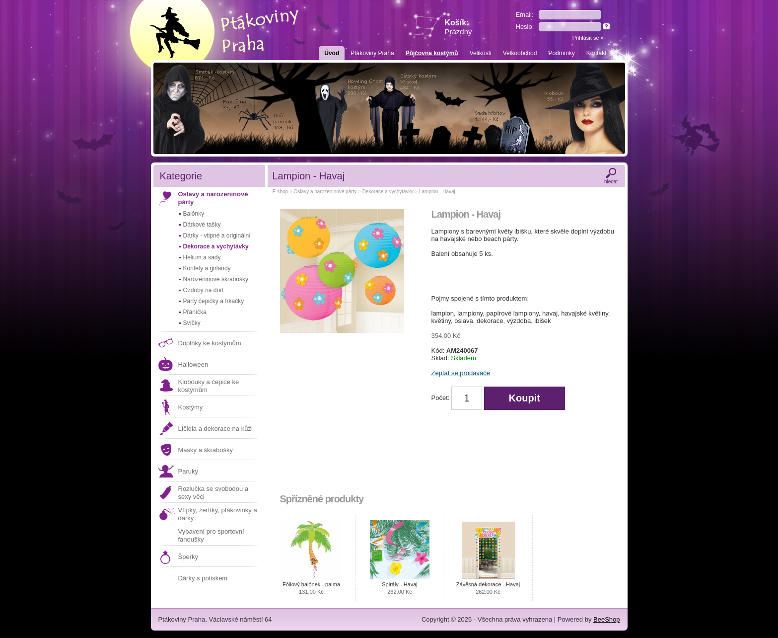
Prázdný (458, 31)
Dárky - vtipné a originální (217, 235)
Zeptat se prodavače (461, 373)
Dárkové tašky (202, 224)
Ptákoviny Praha (372, 53)
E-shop (280, 191)
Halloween (193, 364)
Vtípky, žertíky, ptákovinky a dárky (217, 514)
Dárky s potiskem (203, 578)
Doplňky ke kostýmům (209, 343)
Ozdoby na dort (203, 290)
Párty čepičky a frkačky (213, 301)
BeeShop (606, 619)
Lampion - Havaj (437, 191)
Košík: (458, 27)
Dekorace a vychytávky (216, 246)
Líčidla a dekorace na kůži (215, 428)
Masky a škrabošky (205, 450)
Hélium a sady (202, 257)
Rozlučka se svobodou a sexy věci (213, 492)
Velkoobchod (520, 53)
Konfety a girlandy (207, 268)
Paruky (188, 471)
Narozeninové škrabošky (215, 279)
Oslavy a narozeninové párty (213, 198)
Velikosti (481, 53)
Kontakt (596, 53)
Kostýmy (190, 407)
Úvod (331, 53)
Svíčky (192, 322)
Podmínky (561, 53)
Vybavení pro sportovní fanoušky (211, 535)
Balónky (194, 213)
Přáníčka (195, 312)
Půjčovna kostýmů (432, 53)
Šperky (188, 556)
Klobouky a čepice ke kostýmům (208, 386)
